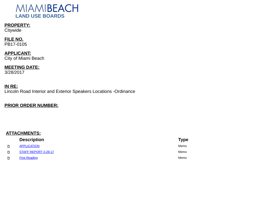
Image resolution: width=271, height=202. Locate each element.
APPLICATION (29, 146)
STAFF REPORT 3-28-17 (36, 152)
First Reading (28, 158)
